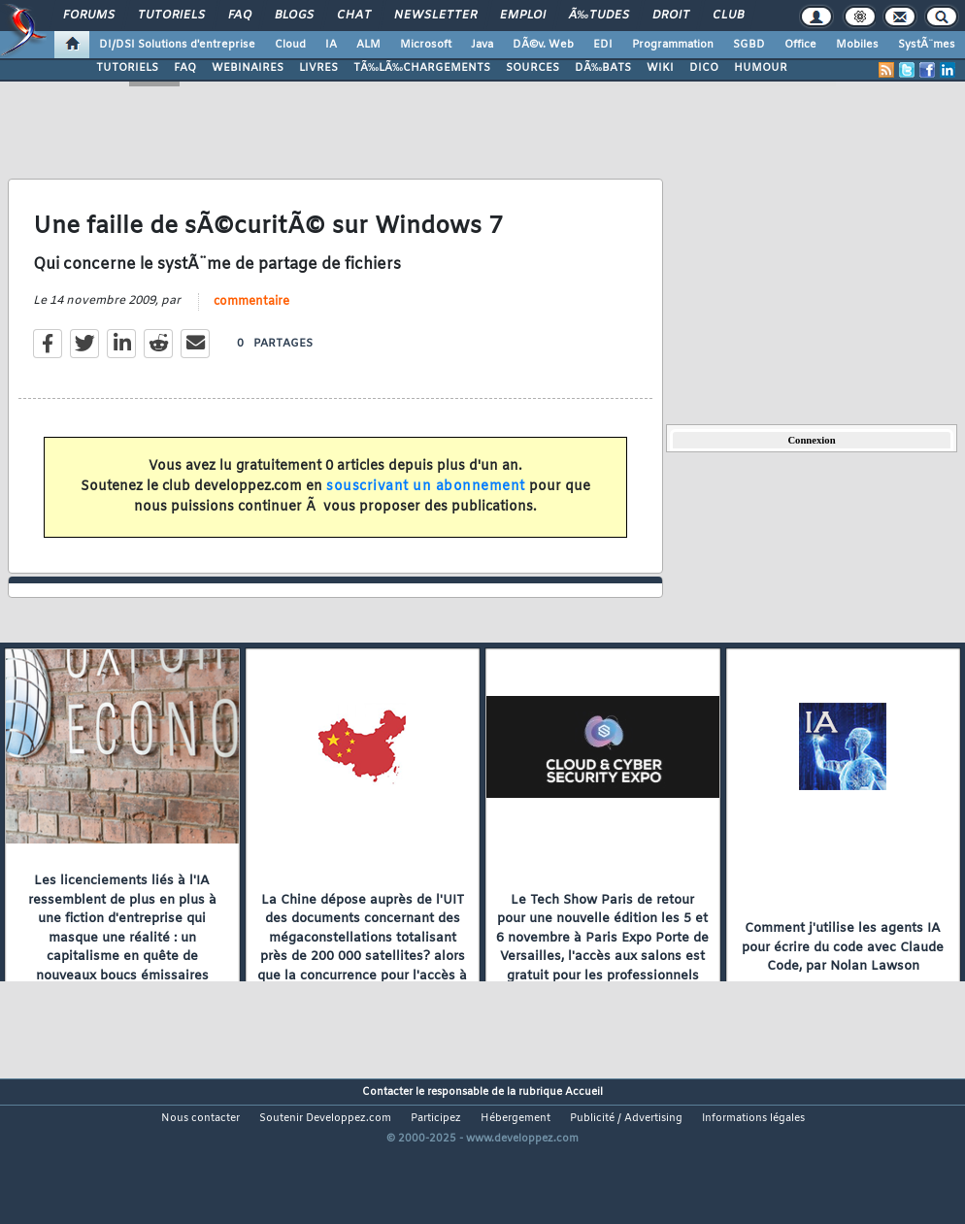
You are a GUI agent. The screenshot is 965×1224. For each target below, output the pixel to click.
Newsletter (435, 15)
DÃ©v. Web (543, 44)
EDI (603, 44)
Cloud (290, 44)
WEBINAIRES (247, 68)
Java (482, 44)
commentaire (251, 322)
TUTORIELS (127, 68)
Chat (354, 15)
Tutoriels (171, 15)
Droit (670, 15)
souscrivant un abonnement (425, 508)
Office (800, 44)
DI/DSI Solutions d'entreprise (177, 44)
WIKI (660, 68)
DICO (703, 68)
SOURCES (532, 68)
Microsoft (425, 44)
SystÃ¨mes (926, 44)
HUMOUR (760, 68)
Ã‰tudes (599, 15)
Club (728, 15)
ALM (368, 44)
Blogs (294, 15)
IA (331, 44)
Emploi (523, 15)
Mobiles (857, 44)
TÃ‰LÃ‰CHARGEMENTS (421, 68)
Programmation (673, 44)
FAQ (239, 15)
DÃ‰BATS (603, 68)
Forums (88, 15)
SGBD (749, 44)
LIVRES (318, 68)
